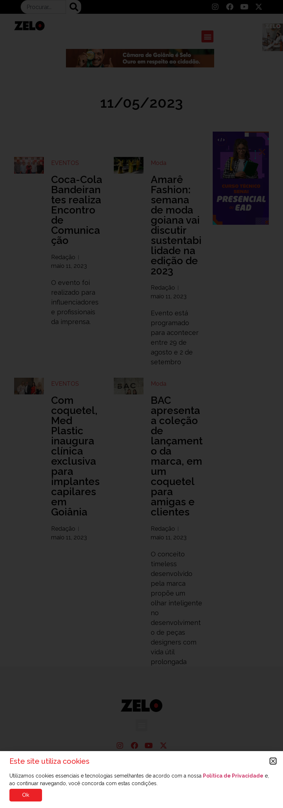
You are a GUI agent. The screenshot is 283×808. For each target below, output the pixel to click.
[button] (273, 761)
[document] (141, 404)
